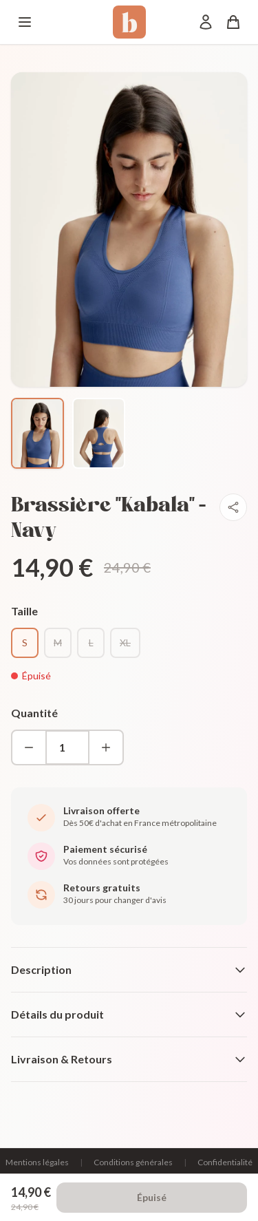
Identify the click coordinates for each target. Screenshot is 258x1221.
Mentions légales (37, 1162)
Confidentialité (224, 1162)
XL (125, 642)
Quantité (34, 712)
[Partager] (233, 507)
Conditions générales (133, 1162)
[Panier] (233, 22)
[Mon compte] (205, 22)
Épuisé (151, 1197)
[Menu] (25, 22)
